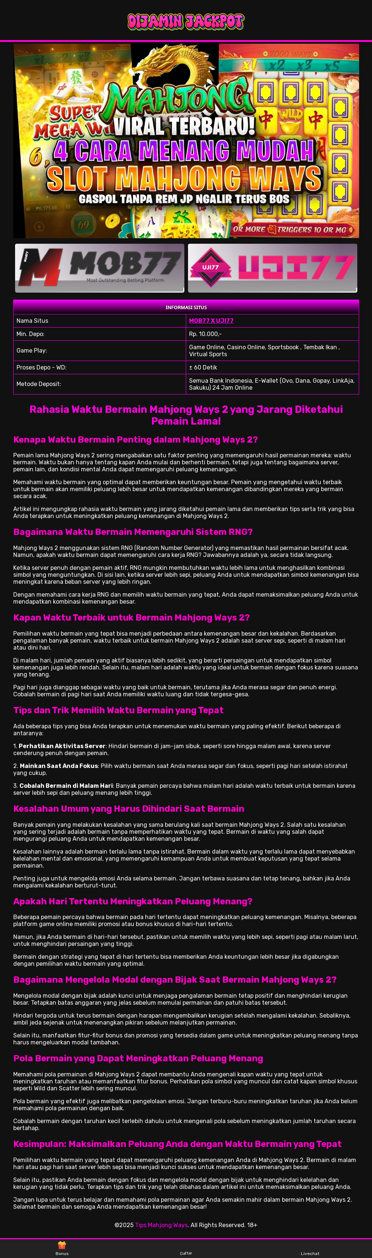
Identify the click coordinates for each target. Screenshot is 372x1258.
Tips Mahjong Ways (161, 1225)
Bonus (62, 1249)
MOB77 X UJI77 (211, 320)
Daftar (186, 1248)
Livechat (310, 1249)
